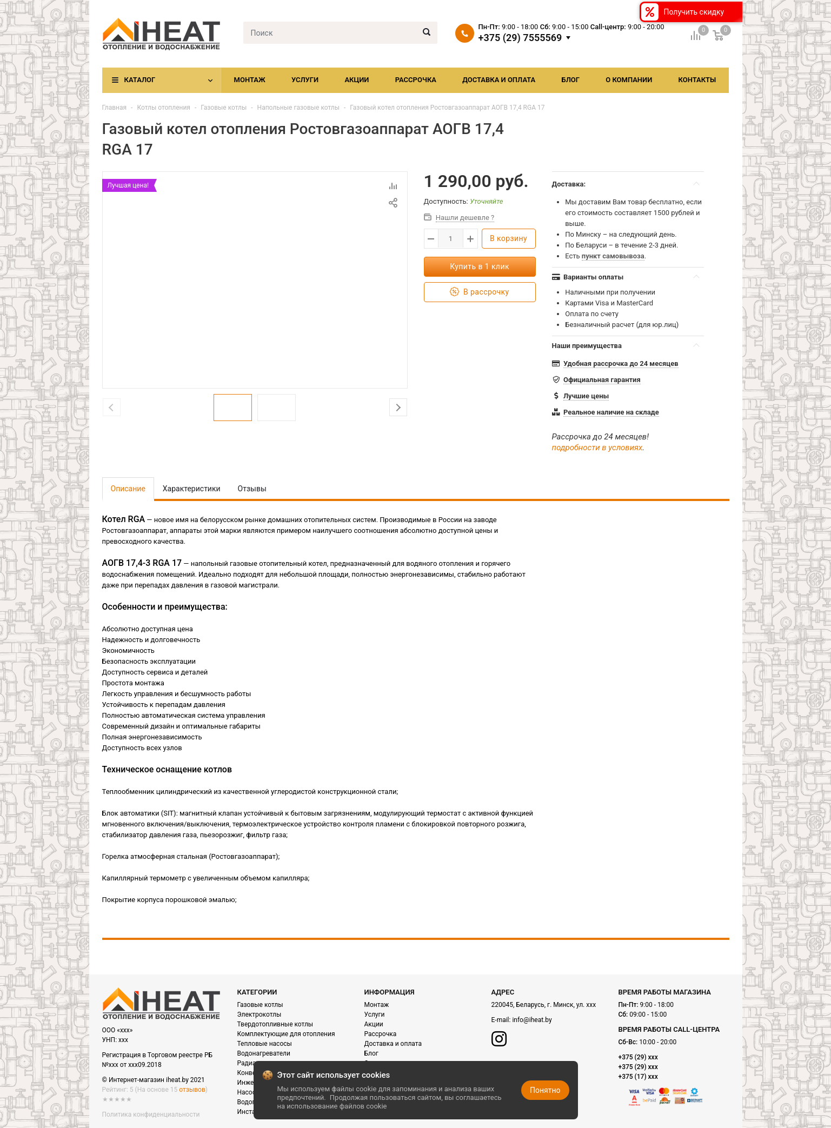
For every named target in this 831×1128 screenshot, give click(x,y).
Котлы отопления (163, 107)
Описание (128, 488)
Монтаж (249, 80)
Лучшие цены (586, 396)
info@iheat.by (531, 1020)
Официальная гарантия (602, 380)
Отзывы (252, 488)
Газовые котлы (224, 107)
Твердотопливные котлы (275, 1024)
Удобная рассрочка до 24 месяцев (621, 363)
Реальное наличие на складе (611, 412)
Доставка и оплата (498, 80)
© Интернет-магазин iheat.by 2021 (153, 1080)
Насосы (249, 1092)
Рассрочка (415, 80)
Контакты (697, 80)
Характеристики (192, 488)
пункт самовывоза (613, 256)
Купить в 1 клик (479, 266)
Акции (356, 80)
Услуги (304, 80)
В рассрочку (479, 292)
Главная (114, 107)
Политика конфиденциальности (151, 1114)
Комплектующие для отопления (286, 1034)
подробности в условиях (597, 447)
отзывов (192, 1089)
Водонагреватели (263, 1053)
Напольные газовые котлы (298, 107)
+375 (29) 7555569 (520, 37)
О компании (629, 80)
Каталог (140, 80)
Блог (570, 80)
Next (398, 407)
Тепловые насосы (264, 1043)
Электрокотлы (259, 1014)
